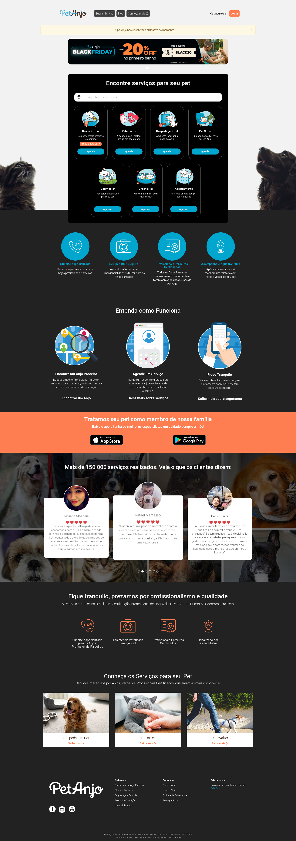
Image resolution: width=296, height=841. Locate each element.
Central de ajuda (124, 805)
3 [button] (146, 571)
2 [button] (142, 571)
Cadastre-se (218, 13)
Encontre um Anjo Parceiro (129, 785)
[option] (127, 527)
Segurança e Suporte (126, 795)
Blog (121, 13)
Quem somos (170, 785)
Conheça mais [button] (139, 13)
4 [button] (150, 571)
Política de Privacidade (175, 795)
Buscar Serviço (105, 13)
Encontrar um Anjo (76, 398)
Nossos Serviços (124, 790)
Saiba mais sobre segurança (220, 399)
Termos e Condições (126, 800)
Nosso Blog (169, 790)
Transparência (170, 800)
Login (234, 13)
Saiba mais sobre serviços (148, 398)
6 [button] (157, 571)
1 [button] (139, 571)
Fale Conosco (218, 788)
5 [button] (154, 571)
